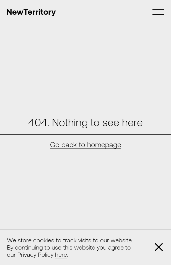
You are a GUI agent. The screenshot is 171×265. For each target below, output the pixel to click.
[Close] (158, 247)
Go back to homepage (85, 144)
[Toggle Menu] (158, 12)
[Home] (31, 12)
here (61, 254)
